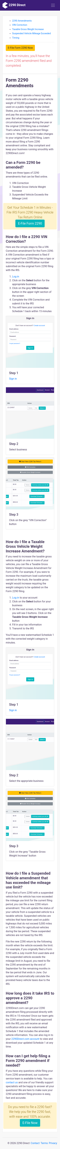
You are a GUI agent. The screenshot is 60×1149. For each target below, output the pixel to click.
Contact (35, 1143)
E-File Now (30, 1123)
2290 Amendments (22, 20)
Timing (15, 37)
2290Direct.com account (25, 1038)
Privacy (53, 1143)
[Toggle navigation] (52, 5)
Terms (44, 1143)
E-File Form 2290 (30, 223)
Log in (15, 276)
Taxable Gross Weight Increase (28, 29)
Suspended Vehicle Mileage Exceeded (31, 33)
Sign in (13, 378)
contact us (12, 1082)
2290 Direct (14, 5)
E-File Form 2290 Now (20, 47)
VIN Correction (19, 25)
